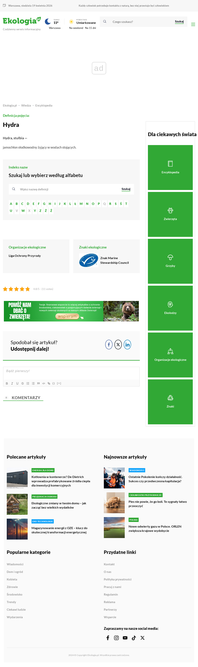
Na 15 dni (90, 28)
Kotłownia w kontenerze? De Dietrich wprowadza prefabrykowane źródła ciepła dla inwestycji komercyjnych (61, 482)
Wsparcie (110, 617)
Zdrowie (12, 587)
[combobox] (68, 190)
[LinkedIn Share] (127, 345)
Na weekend (76, 28)
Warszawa (14, 5)
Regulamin (111, 595)
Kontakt (109, 564)
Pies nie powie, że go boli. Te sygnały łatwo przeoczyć (158, 504)
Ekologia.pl (10, 106)
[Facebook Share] (109, 345)
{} (55, 383)
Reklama (109, 602)
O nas (107, 572)
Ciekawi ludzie (16, 610)
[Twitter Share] (118, 345)
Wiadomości (15, 564)
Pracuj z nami (112, 587)
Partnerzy (110, 610)
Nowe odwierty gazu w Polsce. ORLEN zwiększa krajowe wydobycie (155, 529)
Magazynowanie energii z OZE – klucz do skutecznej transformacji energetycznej (59, 531)
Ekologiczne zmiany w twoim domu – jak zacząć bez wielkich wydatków (59, 506)
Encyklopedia (43, 106)
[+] (61, 383)
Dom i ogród (15, 572)
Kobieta (12, 580)
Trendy (11, 602)
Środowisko (14, 595)
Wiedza (26, 106)
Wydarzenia (15, 617)
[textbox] (35, 190)
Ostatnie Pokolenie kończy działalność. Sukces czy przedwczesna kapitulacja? (155, 480)
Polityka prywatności (117, 580)
